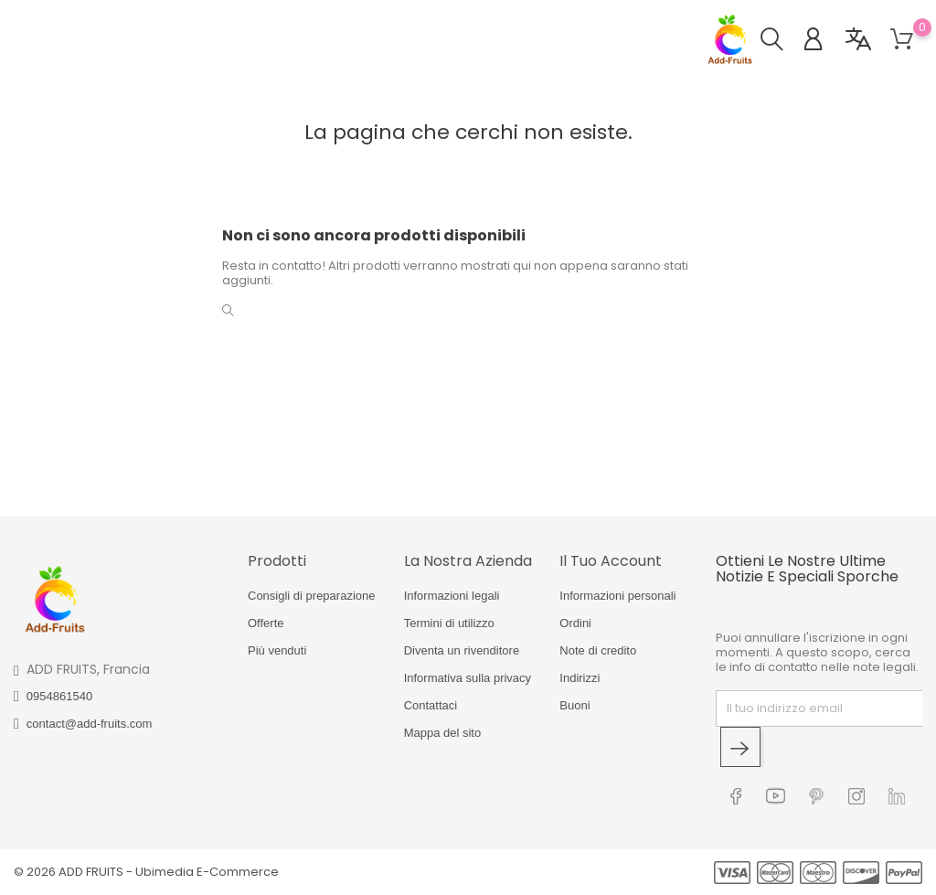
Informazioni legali (452, 595)
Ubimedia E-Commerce (207, 871)
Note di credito (597, 650)
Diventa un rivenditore (461, 650)
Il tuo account (610, 560)
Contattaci (431, 705)
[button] (781, 41)
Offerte (266, 623)
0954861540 (59, 696)
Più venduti (277, 650)
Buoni (574, 705)
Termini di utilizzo (449, 623)
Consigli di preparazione (311, 595)
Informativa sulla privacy (467, 678)
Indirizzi (579, 678)
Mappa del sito (443, 733)
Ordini (575, 623)
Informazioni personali (617, 595)
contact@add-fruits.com (89, 723)
